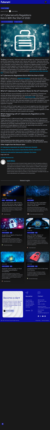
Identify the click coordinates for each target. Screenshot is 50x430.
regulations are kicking (23, 78)
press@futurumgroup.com (43, 317)
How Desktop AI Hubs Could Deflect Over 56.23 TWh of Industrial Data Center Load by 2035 (36, 205)
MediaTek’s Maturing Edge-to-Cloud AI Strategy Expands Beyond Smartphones (12, 275)
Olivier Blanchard (7, 215)
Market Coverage (5, 8)
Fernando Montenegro (8, 248)
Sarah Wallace (15, 11)
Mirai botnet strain (30, 97)
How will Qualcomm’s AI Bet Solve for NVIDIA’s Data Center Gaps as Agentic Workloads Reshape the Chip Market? (12, 205)
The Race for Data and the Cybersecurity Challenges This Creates (18, 152)
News (11, 235)
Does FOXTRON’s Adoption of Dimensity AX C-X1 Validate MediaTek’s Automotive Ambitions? (36, 239)
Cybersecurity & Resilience (7, 21)
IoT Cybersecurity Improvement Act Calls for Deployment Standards (19, 147)
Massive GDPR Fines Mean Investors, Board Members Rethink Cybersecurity (21, 149)
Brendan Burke (40, 215)
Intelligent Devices (18, 21)
